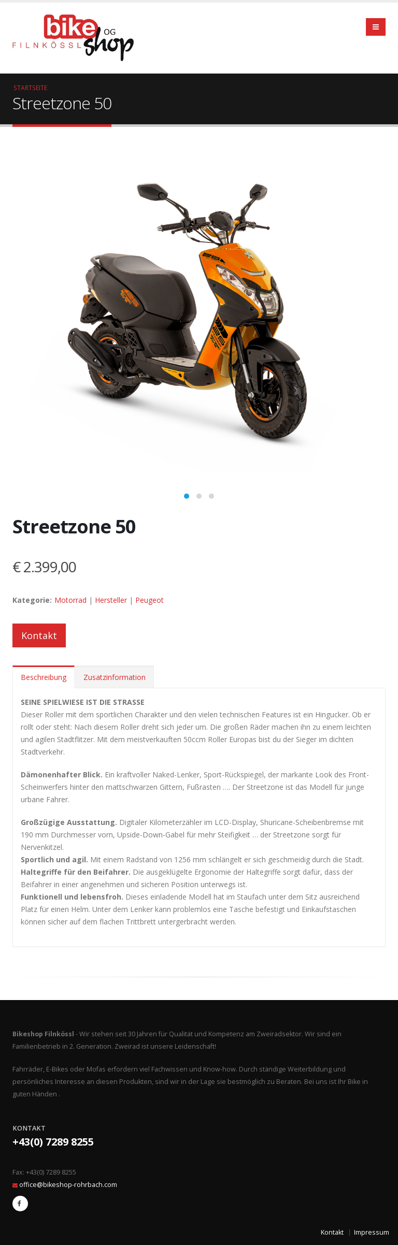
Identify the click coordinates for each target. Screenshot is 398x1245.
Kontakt (39, 635)
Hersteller (111, 600)
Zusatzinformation (114, 677)
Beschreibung (43, 677)
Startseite (30, 87)
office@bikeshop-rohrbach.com (68, 1184)
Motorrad (70, 600)
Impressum (371, 1232)
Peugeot (149, 600)
